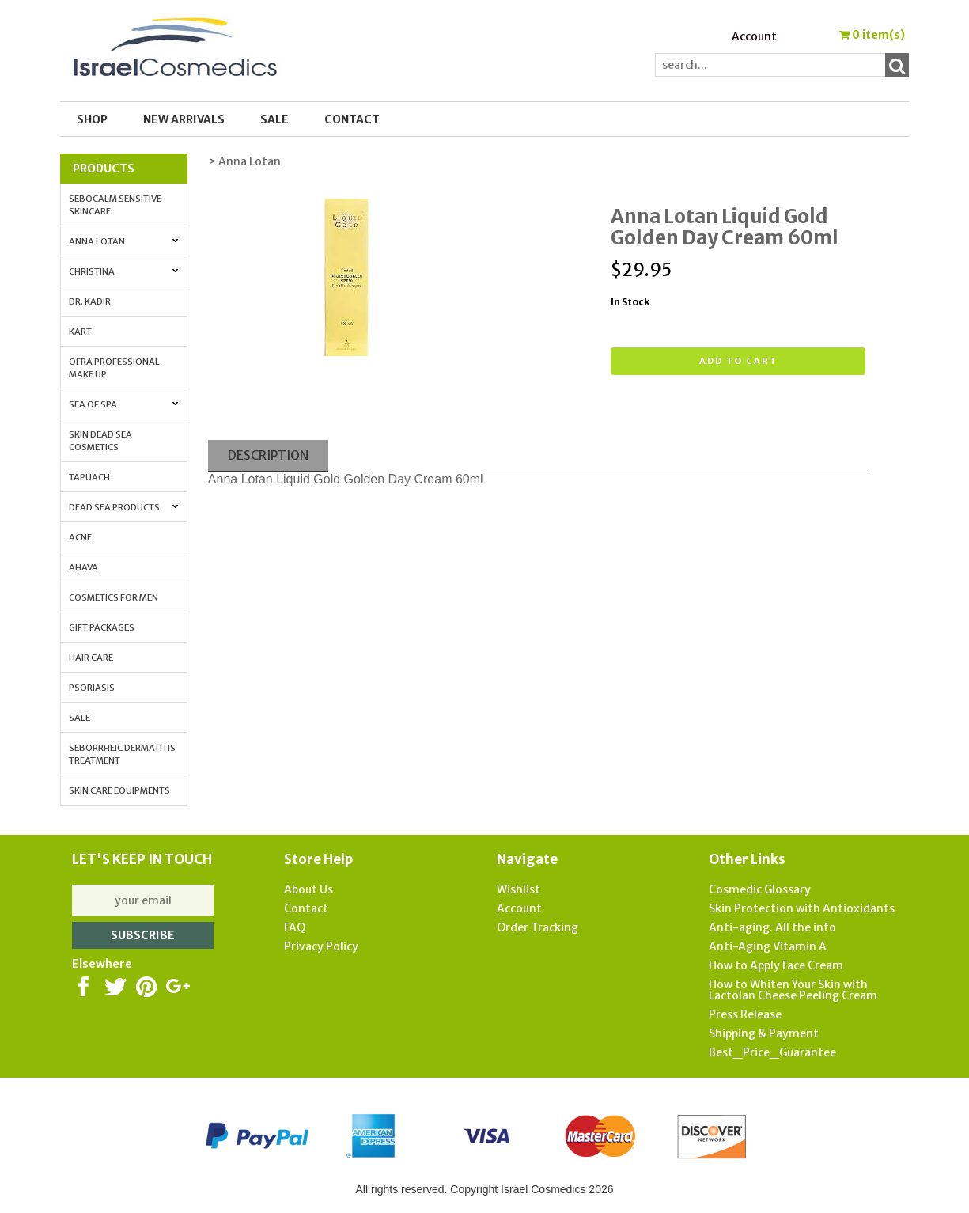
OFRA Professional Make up (114, 368)
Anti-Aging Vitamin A (768, 946)
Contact (352, 119)
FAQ (294, 927)
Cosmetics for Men (113, 597)
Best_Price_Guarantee (772, 1052)
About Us (308, 889)
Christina (124, 271)
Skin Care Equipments (119, 790)
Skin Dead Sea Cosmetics (100, 441)
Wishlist (518, 889)
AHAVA (83, 567)
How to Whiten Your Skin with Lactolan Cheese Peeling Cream (793, 990)
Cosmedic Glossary (760, 889)
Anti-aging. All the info (772, 927)
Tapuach (89, 477)
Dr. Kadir (90, 301)
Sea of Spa (124, 404)
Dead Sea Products (124, 507)
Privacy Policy (321, 946)
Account (754, 36)
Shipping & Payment (764, 1033)
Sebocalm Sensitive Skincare (115, 205)
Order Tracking (537, 927)
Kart (80, 331)
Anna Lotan (124, 241)
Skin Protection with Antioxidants (802, 908)
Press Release (745, 1014)
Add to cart (738, 360)
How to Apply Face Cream (776, 965)
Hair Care (91, 657)
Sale (79, 717)
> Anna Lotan (244, 161)
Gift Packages (101, 627)
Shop (92, 119)
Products (103, 168)
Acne (80, 537)
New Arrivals (184, 119)
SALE (274, 119)
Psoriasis (92, 687)
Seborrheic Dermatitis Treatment (122, 754)
